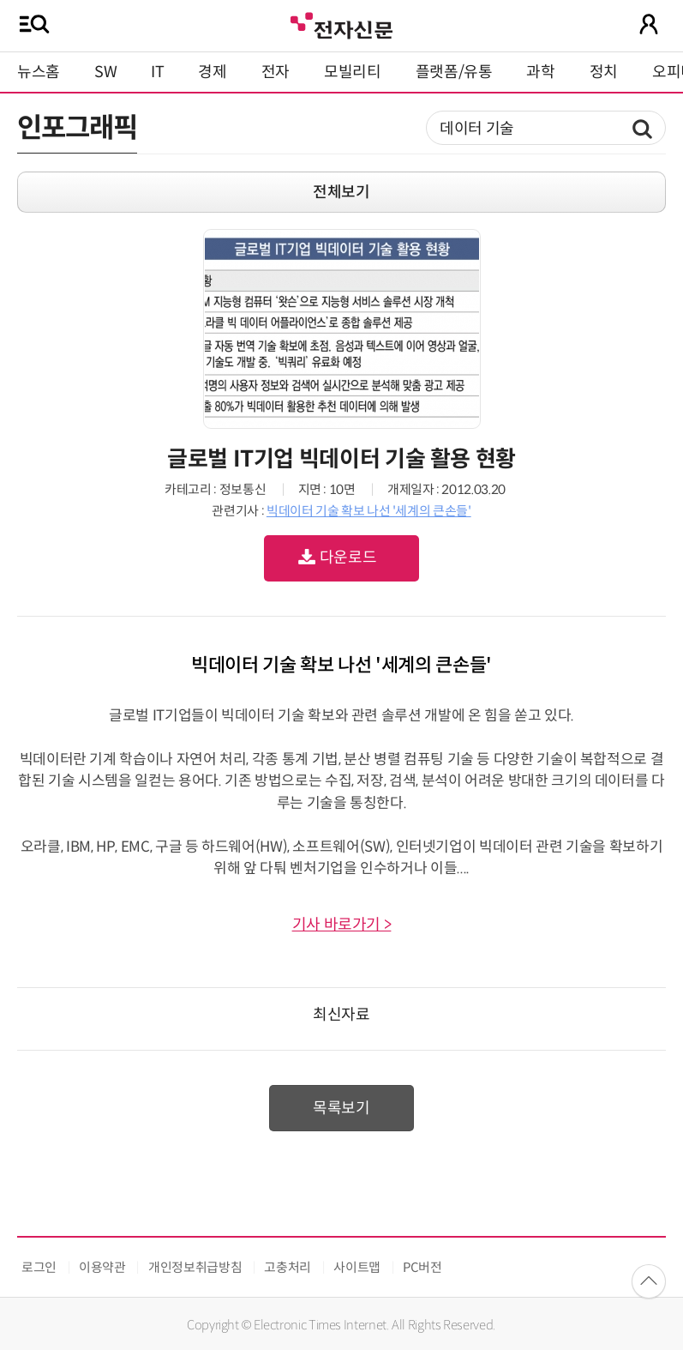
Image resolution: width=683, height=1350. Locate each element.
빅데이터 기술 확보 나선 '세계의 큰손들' (369, 511)
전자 (275, 72)
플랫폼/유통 (454, 72)
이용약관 (102, 1267)
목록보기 (341, 1108)
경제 (212, 72)
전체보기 (341, 192)
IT (157, 72)
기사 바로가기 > (342, 924)
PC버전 (422, 1267)
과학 (540, 72)
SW (105, 72)
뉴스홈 (38, 72)
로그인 (39, 1267)
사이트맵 (356, 1267)
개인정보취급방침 (195, 1267)
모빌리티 (352, 72)
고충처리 (287, 1267)
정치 (604, 72)
